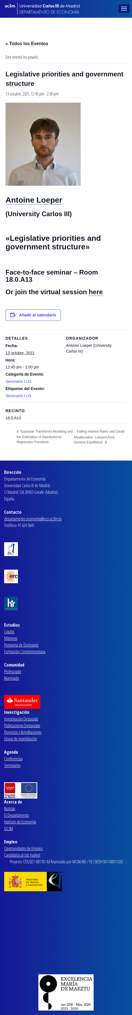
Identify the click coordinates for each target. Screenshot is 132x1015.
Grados (9, 632)
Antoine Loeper (34, 200)
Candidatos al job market (22, 855)
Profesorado (12, 671)
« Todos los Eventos (27, 43)
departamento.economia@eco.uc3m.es (33, 519)
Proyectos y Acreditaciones (22, 732)
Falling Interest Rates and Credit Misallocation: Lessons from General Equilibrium (99, 437)
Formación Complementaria (24, 652)
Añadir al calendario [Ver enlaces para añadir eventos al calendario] (37, 315)
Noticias (9, 808)
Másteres (10, 638)
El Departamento (16, 815)
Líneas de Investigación (20, 739)
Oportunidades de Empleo (23, 848)
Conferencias (13, 759)
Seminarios (12, 765)
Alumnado (11, 678)
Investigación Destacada (21, 719)
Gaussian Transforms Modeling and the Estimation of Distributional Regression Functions (45, 437)
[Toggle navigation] (124, 8)
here (96, 292)
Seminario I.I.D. (19, 381)
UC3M (8, 828)
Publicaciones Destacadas (22, 725)
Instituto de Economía (20, 822)
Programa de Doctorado (21, 645)
